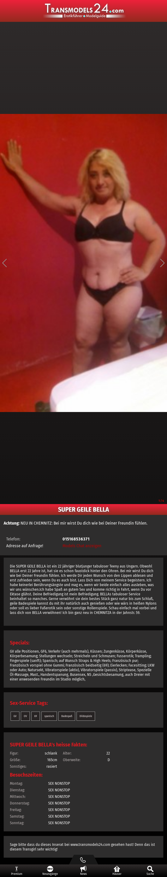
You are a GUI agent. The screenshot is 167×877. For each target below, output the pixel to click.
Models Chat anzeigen (82, 545)
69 (35, 716)
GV (15, 716)
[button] (4, 263)
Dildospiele (86, 716)
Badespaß (66, 716)
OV (25, 716)
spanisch (49, 716)
